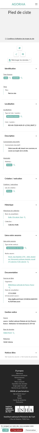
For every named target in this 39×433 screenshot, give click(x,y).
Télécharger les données (19, 60)
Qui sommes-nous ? (19, 393)
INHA (19, 395)
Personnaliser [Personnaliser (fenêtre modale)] (31, 430)
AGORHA (18, 4)
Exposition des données (19, 383)
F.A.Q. (19, 379)
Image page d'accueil (19, 385)
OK (5, 430)
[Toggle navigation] (36, 4)
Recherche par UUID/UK (19, 387)
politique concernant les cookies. (12, 428)
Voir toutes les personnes (29, 357)
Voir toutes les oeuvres (12, 357)
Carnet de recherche (19, 400)
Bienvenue (19, 373)
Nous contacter (20, 381)
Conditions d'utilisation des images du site (19, 39)
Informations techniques (19, 375)
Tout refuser (16, 430)
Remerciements (19, 377)
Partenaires (19, 402)
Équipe (19, 398)
